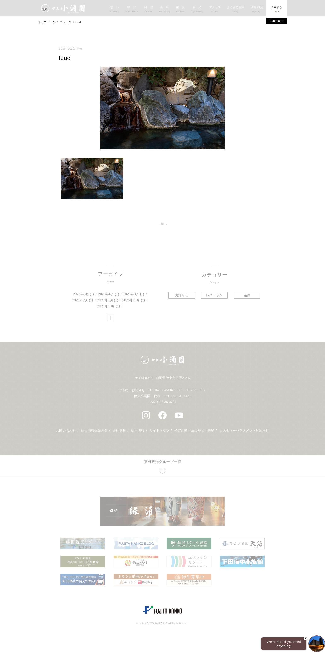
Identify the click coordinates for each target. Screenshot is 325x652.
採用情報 (137, 433)
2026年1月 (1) (107, 301)
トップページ (47, 22)
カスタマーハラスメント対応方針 (244, 433)
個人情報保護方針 (94, 433)
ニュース (65, 22)
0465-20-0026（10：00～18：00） (181, 393)
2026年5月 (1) (83, 295)
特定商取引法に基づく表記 (194, 433)
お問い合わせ (66, 433)
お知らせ (182, 295)
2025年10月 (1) (108, 307)
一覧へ (162, 224)
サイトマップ (159, 433)
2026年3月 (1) (133, 295)
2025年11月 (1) (133, 301)
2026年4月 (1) (108, 295)
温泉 (246, 295)
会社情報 (119, 433)
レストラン (214, 295)
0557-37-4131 (181, 399)
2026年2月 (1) (82, 301)
